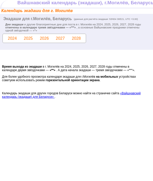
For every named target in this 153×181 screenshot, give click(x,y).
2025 (28, 38)
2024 (12, 38)
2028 (76, 38)
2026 (44, 38)
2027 (60, 38)
